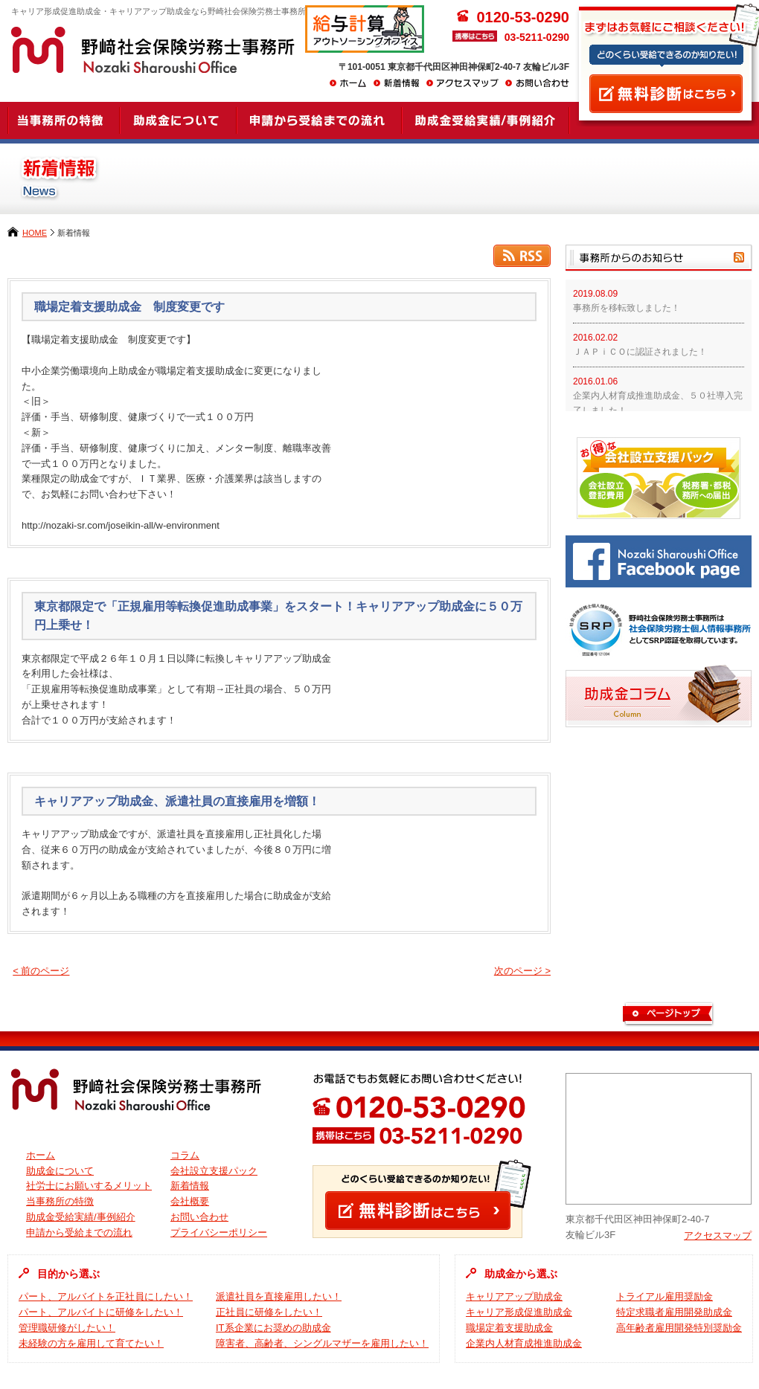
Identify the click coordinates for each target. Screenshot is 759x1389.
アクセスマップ (718, 1235)
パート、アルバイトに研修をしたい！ (101, 1312)
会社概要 (189, 1201)
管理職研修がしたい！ (67, 1327)
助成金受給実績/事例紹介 (80, 1216)
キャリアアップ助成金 (514, 1296)
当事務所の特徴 (60, 1201)
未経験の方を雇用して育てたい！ (91, 1343)
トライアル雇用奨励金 (664, 1296)
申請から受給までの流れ (79, 1232)
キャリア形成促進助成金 (519, 1312)
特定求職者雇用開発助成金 (674, 1312)
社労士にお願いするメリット (89, 1185)
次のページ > (522, 970)
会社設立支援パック (213, 1170)
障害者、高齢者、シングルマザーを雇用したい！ (322, 1343)
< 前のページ (41, 970)
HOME (34, 232)
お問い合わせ (199, 1216)
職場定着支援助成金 (509, 1327)
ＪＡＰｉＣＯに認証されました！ (640, 352)
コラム (184, 1155)
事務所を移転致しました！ (626, 308)
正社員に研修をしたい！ (269, 1312)
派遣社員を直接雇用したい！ (279, 1296)
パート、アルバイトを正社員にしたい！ (106, 1296)
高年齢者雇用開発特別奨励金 (679, 1327)
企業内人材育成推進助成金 (524, 1343)
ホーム (40, 1155)
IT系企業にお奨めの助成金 (273, 1327)
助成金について (60, 1170)
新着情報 (189, 1185)
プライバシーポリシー (218, 1232)
